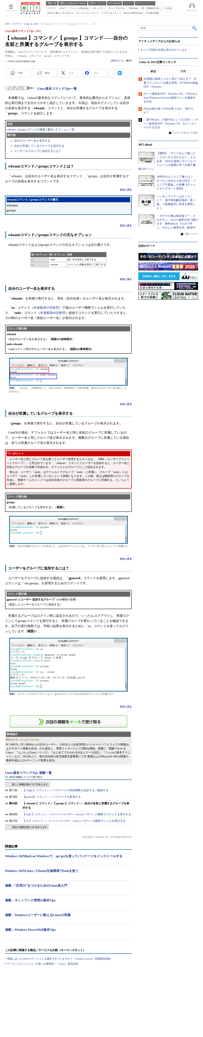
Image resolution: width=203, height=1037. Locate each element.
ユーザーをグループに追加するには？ (37, 151)
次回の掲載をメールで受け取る (25, 777)
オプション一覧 (64, 129)
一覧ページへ (191, 233)
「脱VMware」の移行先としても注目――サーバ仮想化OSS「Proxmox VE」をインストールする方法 (170, 123)
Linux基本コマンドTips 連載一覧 (28, 772)
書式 (50, 129)
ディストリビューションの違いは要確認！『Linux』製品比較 (42, 963)
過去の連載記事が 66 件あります (29, 827)
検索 (195, 28)
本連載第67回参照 (46, 307)
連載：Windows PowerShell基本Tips (30, 929)
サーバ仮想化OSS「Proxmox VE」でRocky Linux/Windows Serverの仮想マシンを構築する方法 (170, 97)
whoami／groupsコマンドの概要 (26, 129)
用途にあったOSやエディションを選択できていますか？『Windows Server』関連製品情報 (58, 958)
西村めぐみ (118, 60)
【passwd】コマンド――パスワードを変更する (51, 796)
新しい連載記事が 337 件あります (30, 784)
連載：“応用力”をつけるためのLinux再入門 (36, 885)
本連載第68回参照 (52, 312)
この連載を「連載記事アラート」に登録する (68, 721)
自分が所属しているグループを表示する (39, 145)
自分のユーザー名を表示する (32, 140)
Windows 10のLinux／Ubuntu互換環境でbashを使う (41, 871)
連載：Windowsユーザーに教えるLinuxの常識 (37, 915)
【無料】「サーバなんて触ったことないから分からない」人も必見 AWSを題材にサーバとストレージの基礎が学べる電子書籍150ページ (167, 161)
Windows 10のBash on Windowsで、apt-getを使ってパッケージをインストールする (63, 856)
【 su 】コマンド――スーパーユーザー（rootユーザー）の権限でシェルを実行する (74, 820)
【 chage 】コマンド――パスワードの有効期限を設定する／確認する (65, 790)
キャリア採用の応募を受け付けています (163, 49)
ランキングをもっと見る (185, 132)
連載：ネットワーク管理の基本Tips (30, 900)
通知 (47, 73)
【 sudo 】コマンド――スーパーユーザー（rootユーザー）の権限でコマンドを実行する (76, 814)
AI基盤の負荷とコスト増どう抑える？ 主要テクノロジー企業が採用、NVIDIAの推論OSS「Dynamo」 (170, 83)
